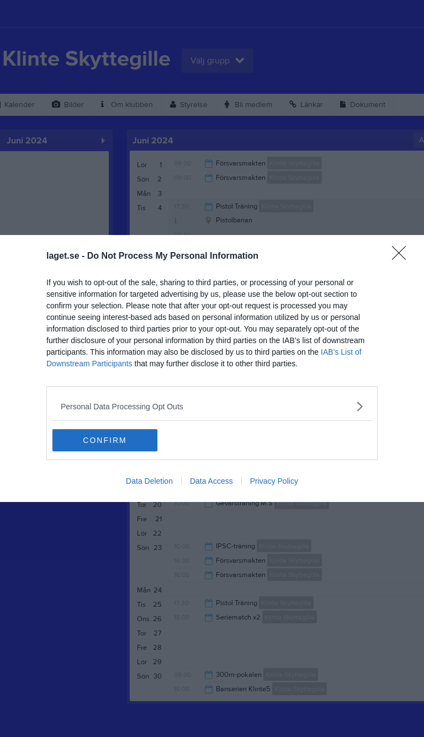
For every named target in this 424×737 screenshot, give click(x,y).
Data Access (211, 481)
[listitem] (212, 406)
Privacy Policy (274, 481)
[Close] (402, 256)
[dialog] (212, 368)
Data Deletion (149, 481)
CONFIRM (104, 439)
